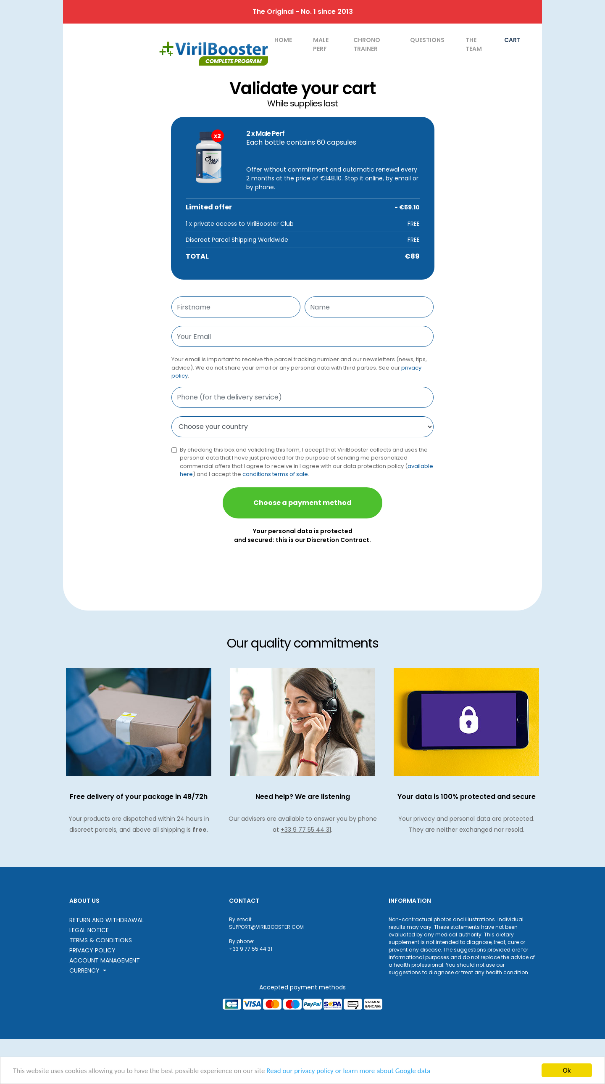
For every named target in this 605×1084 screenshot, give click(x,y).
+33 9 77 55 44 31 (306, 829)
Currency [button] (85, 970)
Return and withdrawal (106, 920)
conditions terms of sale (275, 474)
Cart (512, 40)
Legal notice (89, 930)
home (283, 40)
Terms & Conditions (100, 940)
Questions (427, 40)
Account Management (104, 960)
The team (474, 44)
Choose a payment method (302, 503)
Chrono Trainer (366, 44)
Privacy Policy (92, 950)
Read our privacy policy (300, 1070)
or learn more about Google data (382, 1070)
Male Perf (321, 44)
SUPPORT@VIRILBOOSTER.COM (266, 927)
